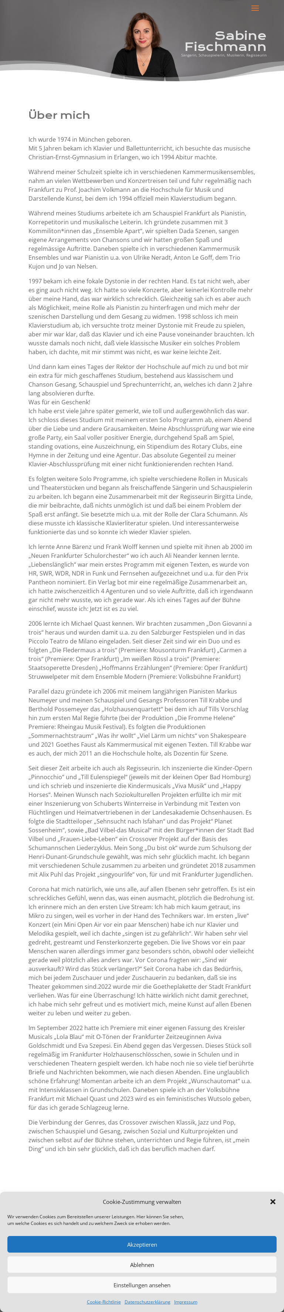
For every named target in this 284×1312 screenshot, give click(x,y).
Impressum (185, 1302)
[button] (273, 1201)
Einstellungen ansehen (142, 1285)
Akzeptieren (142, 1244)
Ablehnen (142, 1264)
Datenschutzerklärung (147, 1302)
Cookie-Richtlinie (104, 1302)
